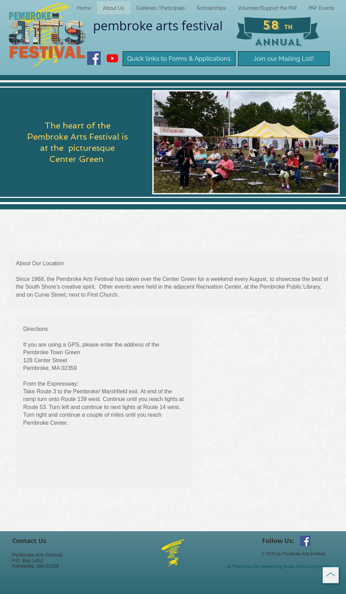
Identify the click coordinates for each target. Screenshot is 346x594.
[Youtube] (112, 58)
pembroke (124, 25)
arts (169, 25)
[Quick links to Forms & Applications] (179, 58)
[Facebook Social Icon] (94, 58)
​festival (202, 25)
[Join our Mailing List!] (284, 58)
